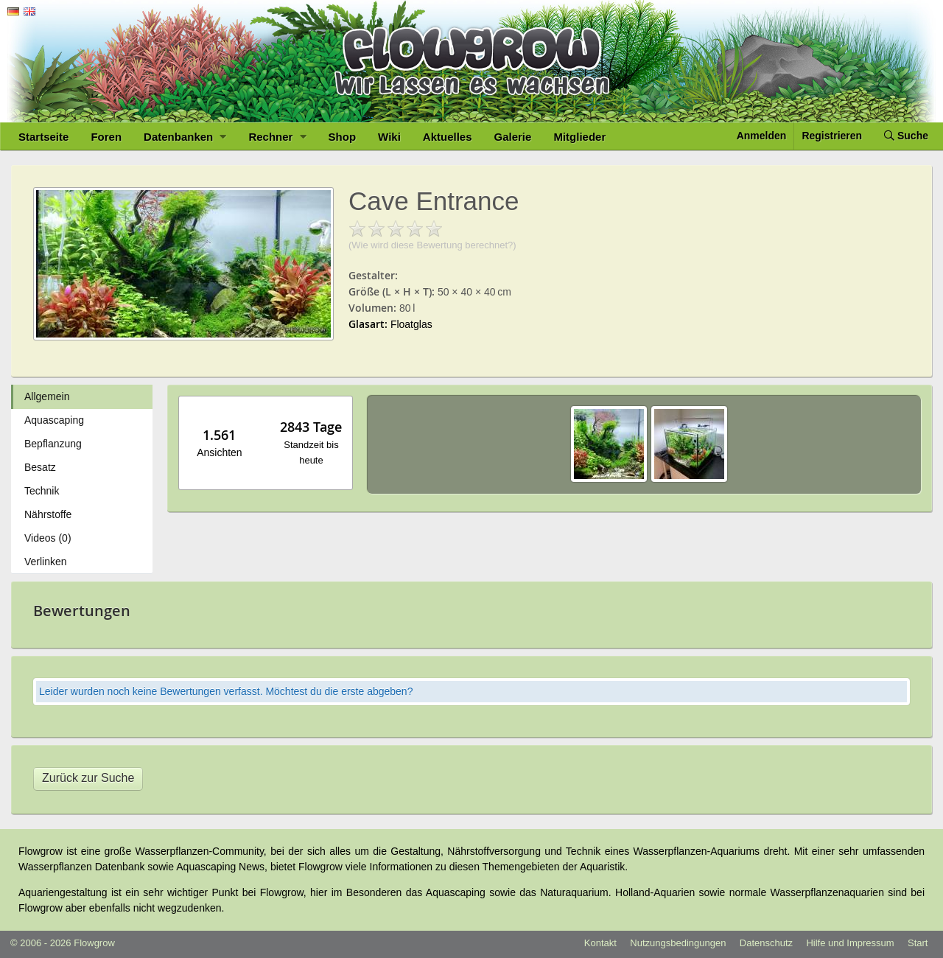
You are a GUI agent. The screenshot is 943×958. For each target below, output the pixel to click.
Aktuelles (447, 136)
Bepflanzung (53, 444)
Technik (41, 491)
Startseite (43, 136)
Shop (343, 136)
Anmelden (762, 135)
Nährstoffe (47, 514)
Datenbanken (185, 136)
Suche (906, 135)
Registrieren (832, 135)
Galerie (513, 136)
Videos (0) (47, 538)
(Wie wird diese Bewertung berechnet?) (432, 245)
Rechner (277, 136)
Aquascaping (54, 420)
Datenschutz (766, 942)
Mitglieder (579, 136)
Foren (106, 136)
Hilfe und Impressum (850, 942)
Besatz (40, 467)
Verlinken (45, 561)
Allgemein (46, 396)
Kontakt (600, 942)
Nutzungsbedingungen (678, 942)
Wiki (389, 136)
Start (918, 942)
